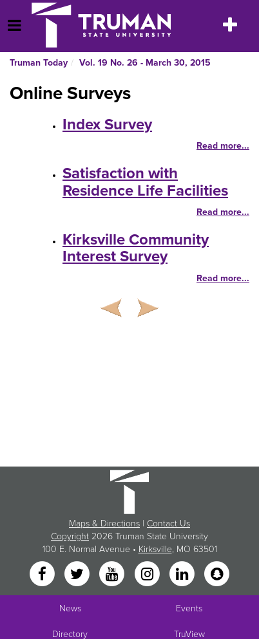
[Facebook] (43, 575)
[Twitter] (78, 575)
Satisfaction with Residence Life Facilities (145, 181)
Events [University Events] (189, 608)
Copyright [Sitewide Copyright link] (70, 536)
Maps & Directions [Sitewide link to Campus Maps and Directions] (104, 523)
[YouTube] (113, 575)
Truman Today (39, 62)
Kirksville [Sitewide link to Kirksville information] (155, 549)
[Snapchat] (217, 575)
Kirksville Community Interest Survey (135, 248)
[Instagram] (148, 575)
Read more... (223, 145)
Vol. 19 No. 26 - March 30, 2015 (145, 62)
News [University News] (70, 608)
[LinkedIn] (183, 575)
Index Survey (107, 124)
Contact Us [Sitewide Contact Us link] (168, 523)
